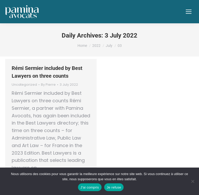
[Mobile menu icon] (188, 11)
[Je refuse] (192, 181)
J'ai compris (90, 187)
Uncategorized (24, 84)
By (48, 84)
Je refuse (114, 187)
